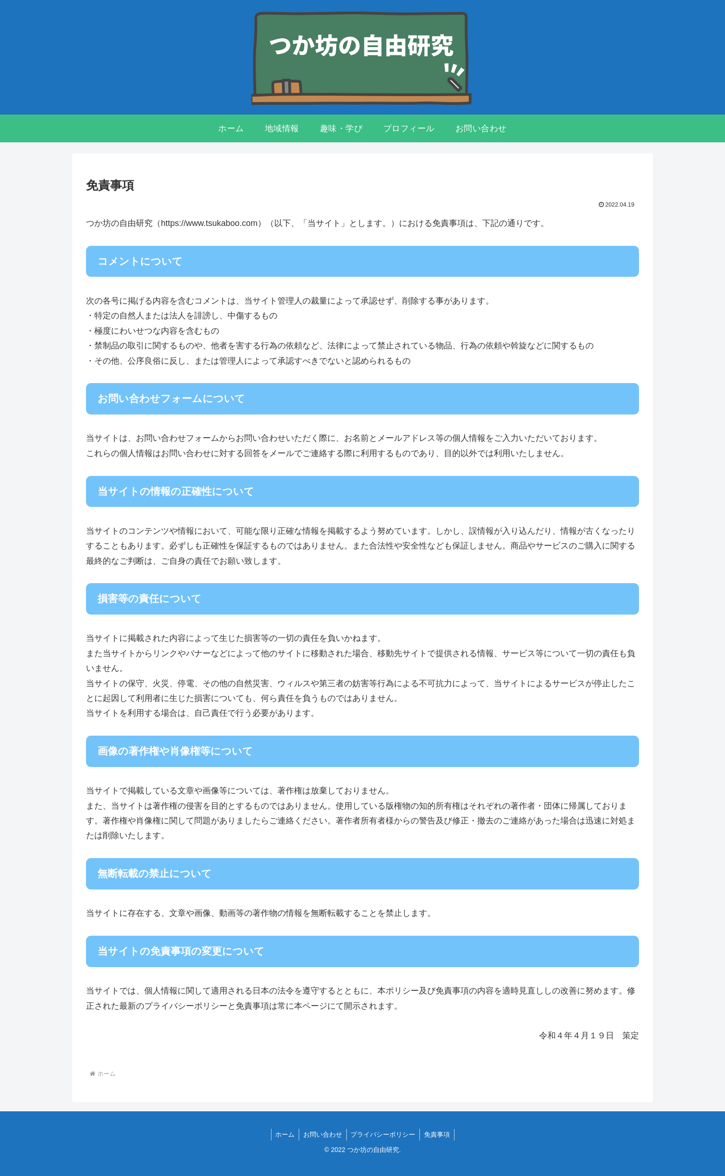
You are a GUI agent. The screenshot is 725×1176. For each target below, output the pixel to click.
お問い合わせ (322, 1134)
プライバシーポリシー (383, 1134)
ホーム (283, 1134)
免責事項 (439, 1134)
